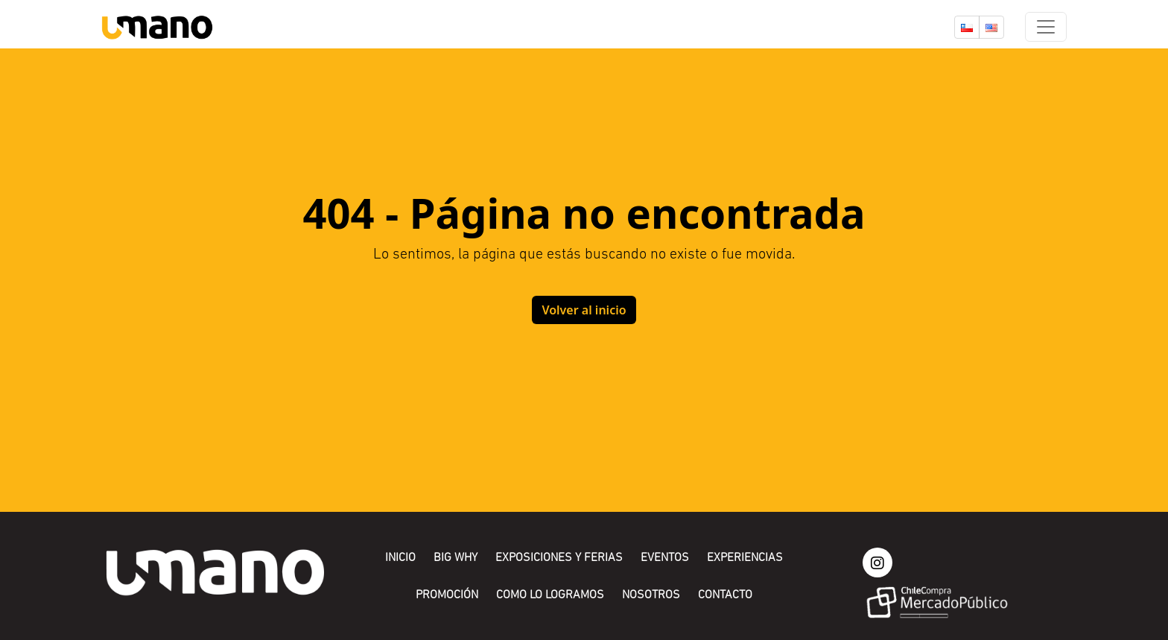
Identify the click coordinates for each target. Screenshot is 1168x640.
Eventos (665, 558)
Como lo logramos (550, 595)
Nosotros (651, 595)
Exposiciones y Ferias (559, 558)
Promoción (447, 595)
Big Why (455, 558)
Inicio (400, 558)
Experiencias (745, 558)
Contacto (725, 595)
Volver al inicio (584, 310)
